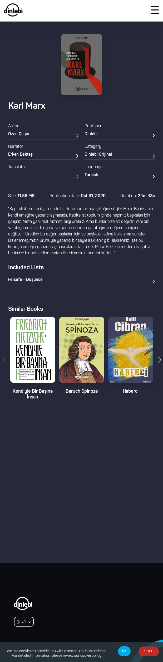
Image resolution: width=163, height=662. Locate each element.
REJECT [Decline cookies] (148, 651)
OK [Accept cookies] (124, 651)
